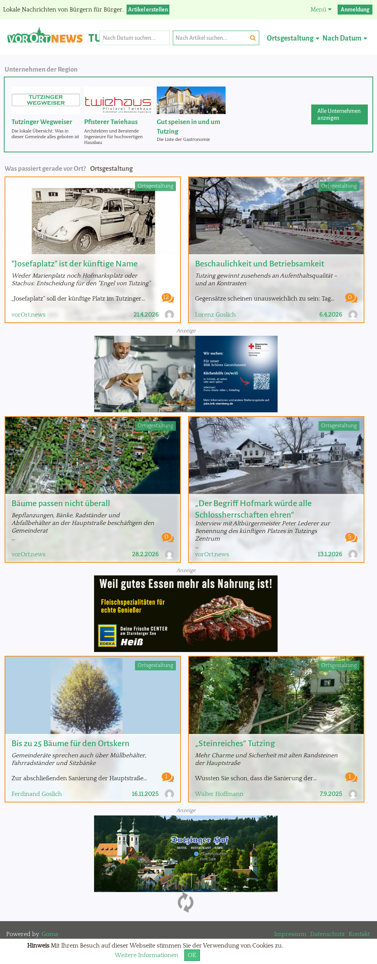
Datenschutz (327, 934)
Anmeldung (355, 10)
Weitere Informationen (146, 955)
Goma (50, 934)
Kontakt (359, 934)
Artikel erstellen (148, 10)
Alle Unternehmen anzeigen (339, 114)
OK (192, 955)
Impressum (290, 934)
